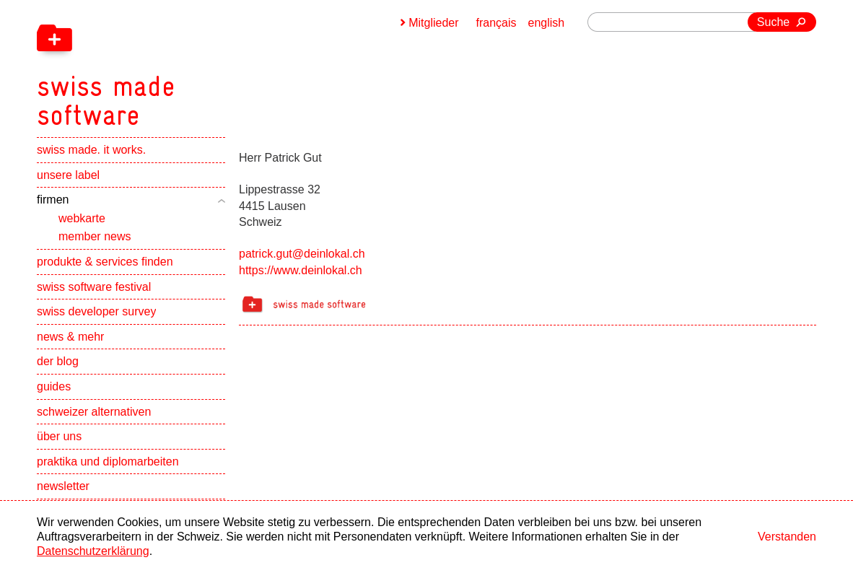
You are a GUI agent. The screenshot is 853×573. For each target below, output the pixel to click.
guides (54, 386)
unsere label (68, 175)
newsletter (63, 486)
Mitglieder (433, 23)
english (546, 23)
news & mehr (70, 337)
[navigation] (181, 65)
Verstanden (787, 536)
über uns (59, 436)
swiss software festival (94, 287)
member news (94, 236)
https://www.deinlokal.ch (300, 270)
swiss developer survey (96, 311)
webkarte (81, 218)
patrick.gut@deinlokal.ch (302, 254)
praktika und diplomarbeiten (108, 461)
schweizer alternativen (94, 412)
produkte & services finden (105, 261)
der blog (58, 361)
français (496, 23)
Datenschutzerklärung (93, 551)
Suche (773, 22)
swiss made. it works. (91, 150)
